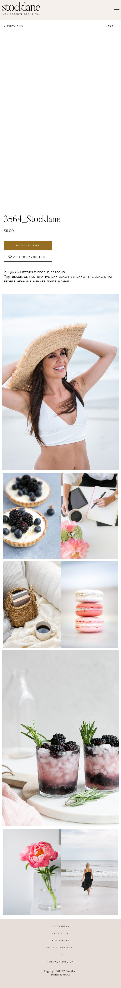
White (52, 282)
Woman (63, 282)
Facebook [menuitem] (60, 933)
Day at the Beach (90, 277)
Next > (111, 26)
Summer (39, 282)
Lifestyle (28, 273)
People (43, 273)
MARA (66, 974)
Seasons (58, 273)
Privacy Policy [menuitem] (60, 962)
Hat (110, 277)
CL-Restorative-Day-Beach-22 (49, 277)
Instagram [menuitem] (60, 926)
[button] (28, 257)
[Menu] (116, 10)
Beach (17, 277)
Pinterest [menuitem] (61, 941)
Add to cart (28, 246)
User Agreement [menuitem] (60, 948)
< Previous (13, 26)
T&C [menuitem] (60, 955)
